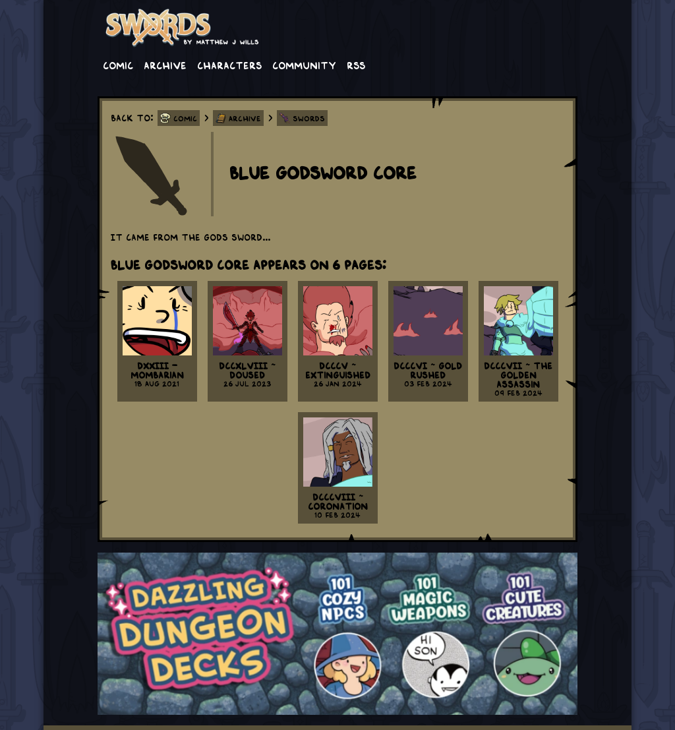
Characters (229, 64)
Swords (309, 118)
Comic (118, 64)
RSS (356, 64)
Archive (165, 64)
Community (304, 64)
